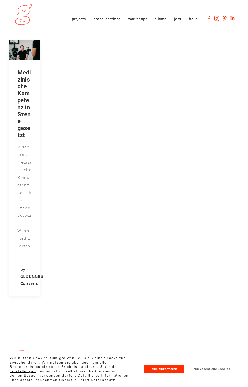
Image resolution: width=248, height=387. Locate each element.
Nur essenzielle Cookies (212, 369)
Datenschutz (103, 380)
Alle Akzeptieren (164, 369)
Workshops (137, 19)
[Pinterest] (224, 18)
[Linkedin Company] (232, 18)
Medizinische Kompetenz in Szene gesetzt (24, 104)
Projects (79, 19)
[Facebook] (209, 18)
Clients (160, 19)
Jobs (177, 19)
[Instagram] (217, 18)
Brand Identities (106, 19)
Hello (193, 19)
